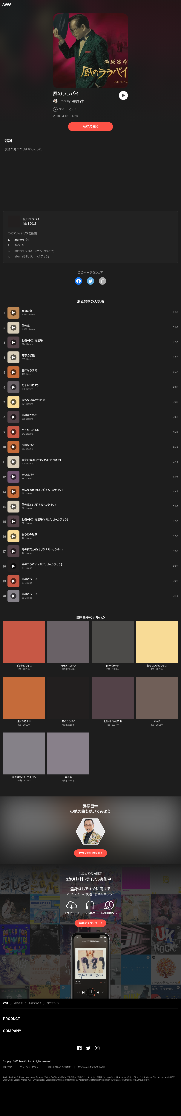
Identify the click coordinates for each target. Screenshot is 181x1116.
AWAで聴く (90, 126)
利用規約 (7, 1067)
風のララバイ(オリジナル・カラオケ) (34, 250)
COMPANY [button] (12, 1031)
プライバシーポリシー (30, 1067)
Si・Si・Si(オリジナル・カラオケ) (31, 256)
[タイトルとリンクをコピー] (102, 281)
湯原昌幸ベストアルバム (24, 777)
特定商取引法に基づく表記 (91, 1067)
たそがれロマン (68, 665)
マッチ (157, 721)
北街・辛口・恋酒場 (113, 721)
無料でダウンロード (90, 923)
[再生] (123, 95)
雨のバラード (112, 665)
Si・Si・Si (19, 245)
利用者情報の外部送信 (59, 1067)
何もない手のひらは (157, 665)
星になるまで (24, 721)
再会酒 (68, 777)
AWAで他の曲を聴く (90, 853)
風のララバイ (31, 219)
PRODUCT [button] (11, 1018)
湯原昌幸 (78, 101)
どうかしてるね (24, 665)
